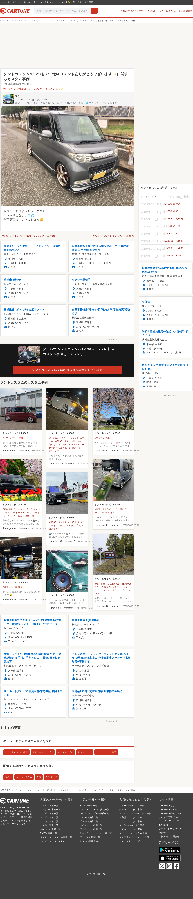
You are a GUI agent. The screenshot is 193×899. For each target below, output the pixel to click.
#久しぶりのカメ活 (24, 516)
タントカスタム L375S (14, 504)
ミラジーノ (51, 777)
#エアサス (64, 522)
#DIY (5, 438)
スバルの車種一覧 (49, 821)
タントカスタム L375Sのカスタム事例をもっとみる (67, 369)
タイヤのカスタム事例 (130, 809)
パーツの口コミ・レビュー (159, 10)
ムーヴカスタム (24, 777)
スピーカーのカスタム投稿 (133, 833)
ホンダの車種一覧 (49, 813)
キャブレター (85, 752)
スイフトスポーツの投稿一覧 (94, 809)
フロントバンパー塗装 (16, 752)
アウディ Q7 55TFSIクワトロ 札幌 (113, 235)
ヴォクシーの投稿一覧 (91, 829)
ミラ (39, 777)
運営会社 (163, 832)
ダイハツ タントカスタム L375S (32, 99)
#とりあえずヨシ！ (58, 438)
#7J (74, 522)
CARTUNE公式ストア (170, 813)
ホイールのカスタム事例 (132, 805)
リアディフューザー (42, 752)
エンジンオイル (65, 752)
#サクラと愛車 (102, 438)
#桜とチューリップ (22, 512)
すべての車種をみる (90, 841)
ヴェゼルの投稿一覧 (90, 837)
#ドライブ (108, 509)
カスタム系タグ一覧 (129, 841)
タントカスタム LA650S (61, 433)
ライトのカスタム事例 (130, 821)
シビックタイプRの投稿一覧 (94, 813)
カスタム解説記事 (183, 10)
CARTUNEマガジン (169, 809)
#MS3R (53, 522)
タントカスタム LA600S (15, 433)
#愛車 (98, 509)
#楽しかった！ (107, 512)
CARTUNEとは (167, 805)
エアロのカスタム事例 (130, 829)
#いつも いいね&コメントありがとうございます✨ (33, 88)
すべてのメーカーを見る (52, 841)
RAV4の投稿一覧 (88, 805)
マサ (17, 96)
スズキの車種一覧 (49, 825)
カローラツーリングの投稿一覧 (96, 833)
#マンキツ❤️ (17, 438)
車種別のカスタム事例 (132, 10)
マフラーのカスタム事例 (132, 825)
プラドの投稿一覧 (89, 821)
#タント (117, 587)
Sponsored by (112, 339)
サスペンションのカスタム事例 (135, 813)
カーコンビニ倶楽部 (106, 752)
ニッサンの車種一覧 (50, 809)
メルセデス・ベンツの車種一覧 (56, 837)
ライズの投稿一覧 (89, 817)
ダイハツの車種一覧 (50, 829)
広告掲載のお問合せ (169, 836)
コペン (8, 777)
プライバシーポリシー (170, 828)
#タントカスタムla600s (107, 584)
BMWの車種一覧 (48, 833)
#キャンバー (55, 451)
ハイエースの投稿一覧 (91, 825)
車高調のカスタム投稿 (130, 817)
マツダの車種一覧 (49, 817)
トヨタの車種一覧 (49, 805)
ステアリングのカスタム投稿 (134, 837)
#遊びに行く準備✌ (13, 587)
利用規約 (163, 824)
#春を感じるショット (14, 509)
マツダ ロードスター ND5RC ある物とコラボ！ (29, 235)
